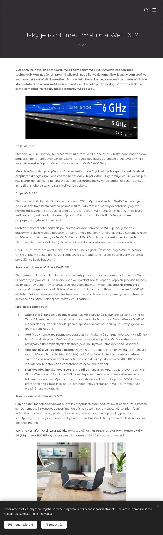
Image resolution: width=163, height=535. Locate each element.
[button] (146, 10)
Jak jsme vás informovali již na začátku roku (44, 431)
